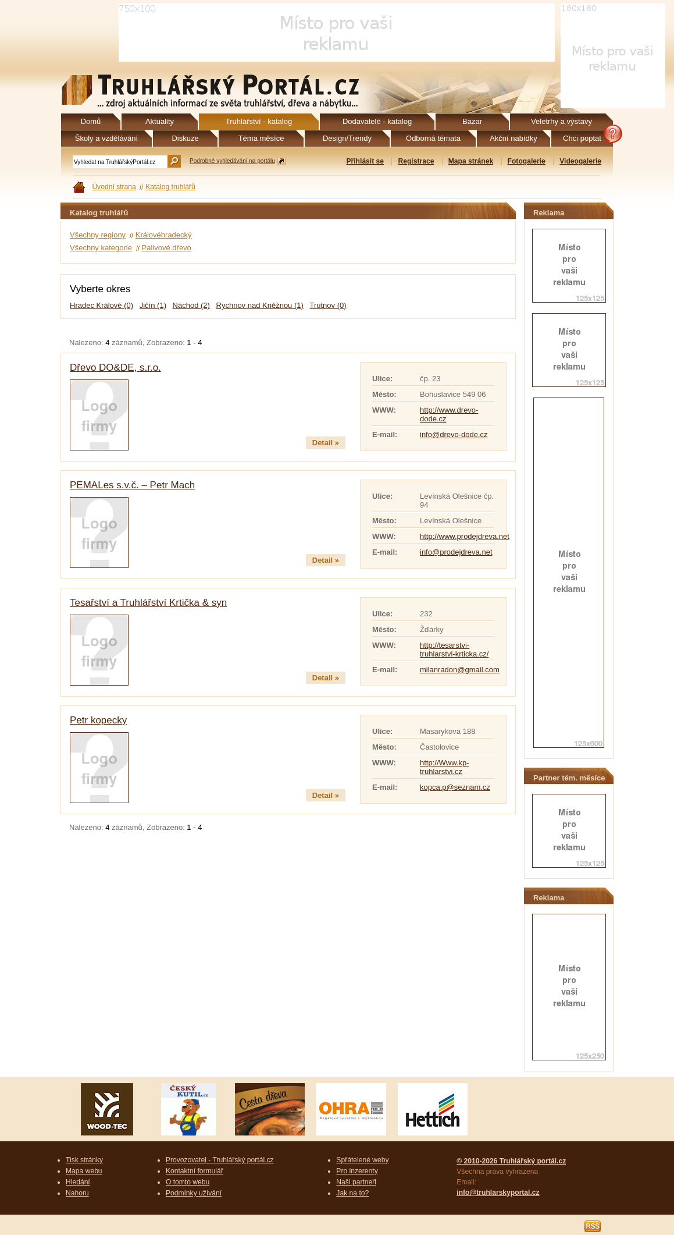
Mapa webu (84, 1171)
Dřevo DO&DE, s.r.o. (115, 367)
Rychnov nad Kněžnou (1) (260, 305)
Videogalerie (580, 161)
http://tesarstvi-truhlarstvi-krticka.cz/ (454, 649)
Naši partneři (356, 1182)
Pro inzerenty (356, 1171)
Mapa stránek (470, 161)
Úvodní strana (113, 187)
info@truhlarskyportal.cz (498, 1192)
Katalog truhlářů (170, 187)
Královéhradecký (163, 234)
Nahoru (77, 1193)
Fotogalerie (526, 161)
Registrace (416, 161)
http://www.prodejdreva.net (464, 536)
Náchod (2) (191, 305)
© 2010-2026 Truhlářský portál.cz (511, 1161)
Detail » (325, 442)
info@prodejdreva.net (456, 552)
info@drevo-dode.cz (454, 434)
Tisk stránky (84, 1160)
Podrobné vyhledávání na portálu (232, 161)
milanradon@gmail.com (460, 669)
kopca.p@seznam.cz (455, 787)
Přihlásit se (365, 161)
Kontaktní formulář (194, 1171)
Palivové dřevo (166, 247)
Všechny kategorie (101, 247)
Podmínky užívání (194, 1193)
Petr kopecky (98, 720)
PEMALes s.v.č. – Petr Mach (132, 485)
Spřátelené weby (362, 1160)
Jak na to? (352, 1193)
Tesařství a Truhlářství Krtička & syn (148, 602)
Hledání (78, 1182)
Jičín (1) (153, 305)
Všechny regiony (98, 234)
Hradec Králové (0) (101, 305)
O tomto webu (187, 1182)
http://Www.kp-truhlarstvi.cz (444, 767)
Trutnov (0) (327, 305)
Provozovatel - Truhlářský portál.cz (220, 1160)
